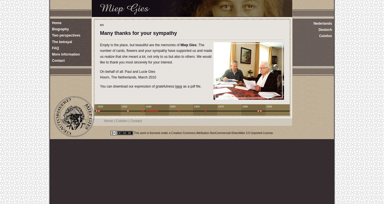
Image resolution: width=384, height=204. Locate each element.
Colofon (325, 36)
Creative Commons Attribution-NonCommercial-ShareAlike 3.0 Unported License (222, 133)
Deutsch (325, 30)
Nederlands (323, 24)
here (178, 86)
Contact (136, 121)
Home (108, 121)
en (102, 25)
